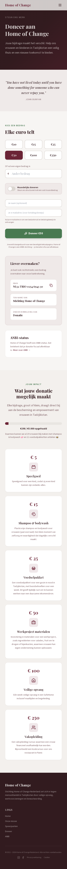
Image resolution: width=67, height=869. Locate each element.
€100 (33, 155)
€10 (13, 144)
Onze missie (11, 821)
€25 (53, 144)
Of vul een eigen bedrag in (17, 166)
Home (8, 816)
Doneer (8, 831)
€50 (14, 155)
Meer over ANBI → (21, 350)
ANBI (7, 836)
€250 (53, 155)
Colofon (47, 857)
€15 (33, 144)
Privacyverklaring (34, 857)
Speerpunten (11, 826)
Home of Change (18, 5)
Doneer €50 (33, 233)
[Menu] (60, 5)
